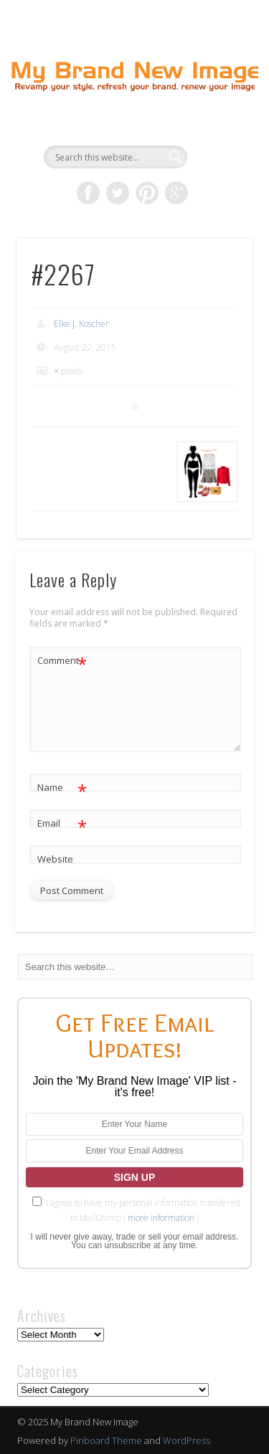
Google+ (176, 192)
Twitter (117, 192)
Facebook (88, 192)
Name (62, 787)
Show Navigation (217, 128)
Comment (62, 660)
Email (62, 823)
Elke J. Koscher (81, 324)
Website (55, 858)
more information (161, 1218)
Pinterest (147, 192)
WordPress (186, 1440)
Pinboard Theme (106, 1440)
